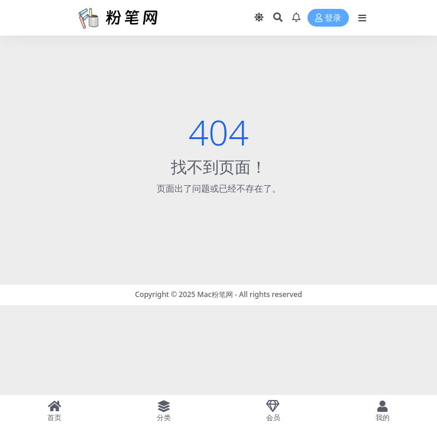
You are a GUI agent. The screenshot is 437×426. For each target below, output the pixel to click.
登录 (328, 18)
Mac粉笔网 (215, 294)
